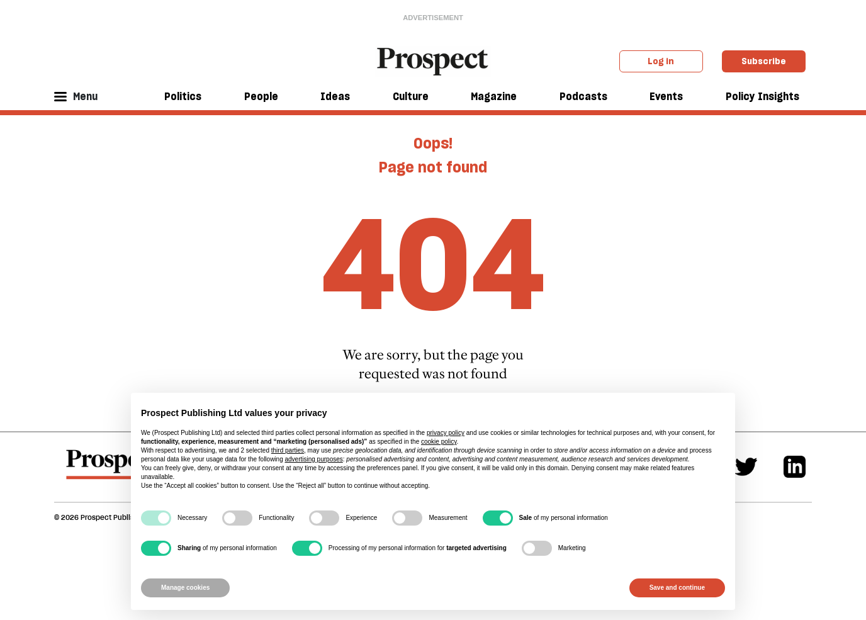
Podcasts (583, 96)
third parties (287, 450)
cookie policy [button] (439, 441)
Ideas (335, 96)
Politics (182, 96)
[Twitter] (746, 467)
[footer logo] (113, 470)
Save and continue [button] (677, 587)
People (261, 96)
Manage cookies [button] (185, 587)
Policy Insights (762, 96)
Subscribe (763, 61)
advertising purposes (313, 459)
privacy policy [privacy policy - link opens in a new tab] (445, 432)
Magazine (494, 96)
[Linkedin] (795, 467)
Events (666, 96)
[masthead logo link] (433, 60)
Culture (411, 96)
